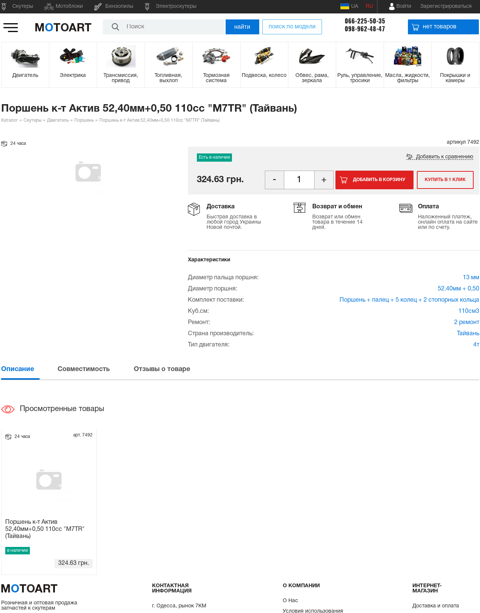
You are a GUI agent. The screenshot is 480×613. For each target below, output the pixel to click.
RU (369, 6)
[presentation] (28, 369)
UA (349, 6)
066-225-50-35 (365, 21)
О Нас (290, 600)
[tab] (28, 369)
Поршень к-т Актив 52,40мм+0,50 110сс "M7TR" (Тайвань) (45, 529)
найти (242, 27)
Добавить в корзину (379, 180)
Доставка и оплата (435, 606)
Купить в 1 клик (444, 180)
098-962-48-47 (365, 29)
